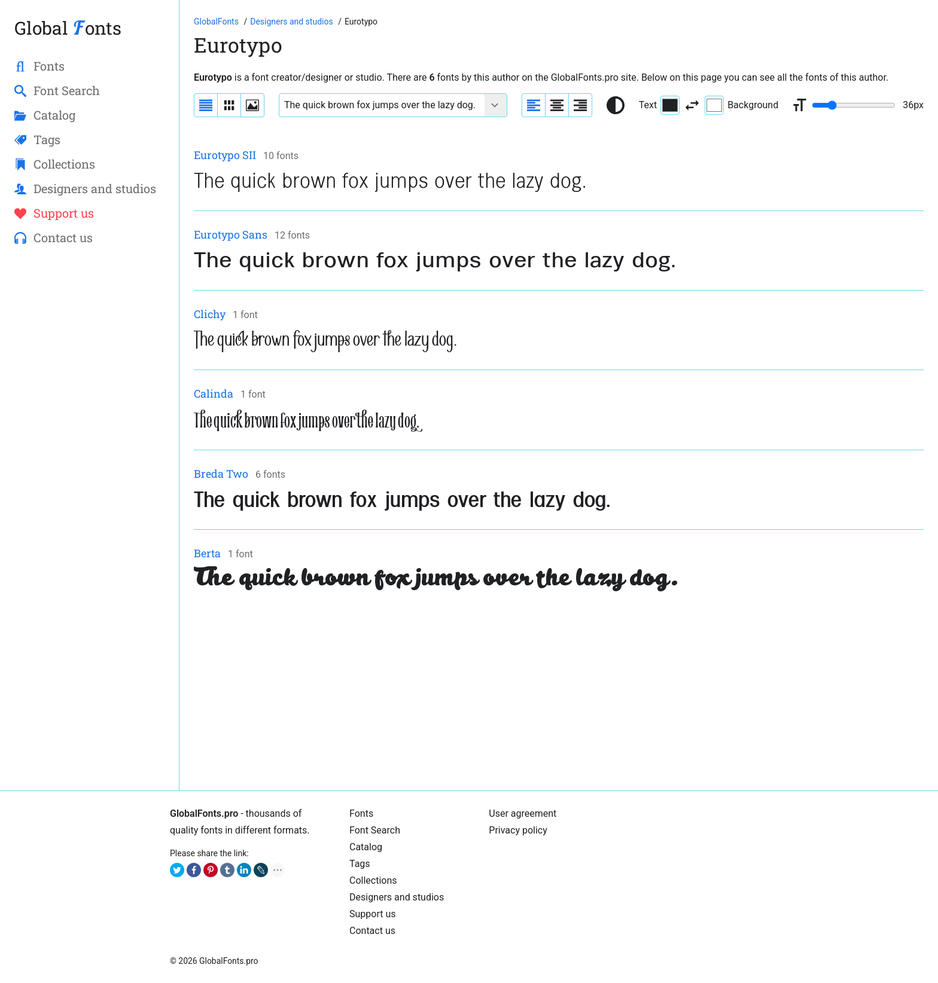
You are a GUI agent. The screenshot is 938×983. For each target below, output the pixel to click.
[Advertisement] (553, 692)
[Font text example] (382, 105)
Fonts (361, 813)
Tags (359, 863)
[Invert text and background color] (692, 105)
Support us (372, 914)
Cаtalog (365, 847)
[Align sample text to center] (557, 105)
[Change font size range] (854, 105)
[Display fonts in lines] (229, 105)
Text (659, 105)
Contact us (372, 930)
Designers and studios (396, 897)
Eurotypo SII (225, 155)
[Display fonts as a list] (206, 105)
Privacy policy (518, 830)
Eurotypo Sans (230, 234)
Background (741, 105)
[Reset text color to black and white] (616, 105)
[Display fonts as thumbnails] (252, 105)
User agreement (522, 813)
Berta (207, 553)
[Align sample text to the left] (534, 105)
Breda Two (221, 473)
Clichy (210, 314)
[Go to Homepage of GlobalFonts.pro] (217, 21)
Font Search (374, 830)
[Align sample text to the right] (580, 105)
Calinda (213, 393)
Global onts (67, 27)
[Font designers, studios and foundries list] (292, 21)
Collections (373, 880)
